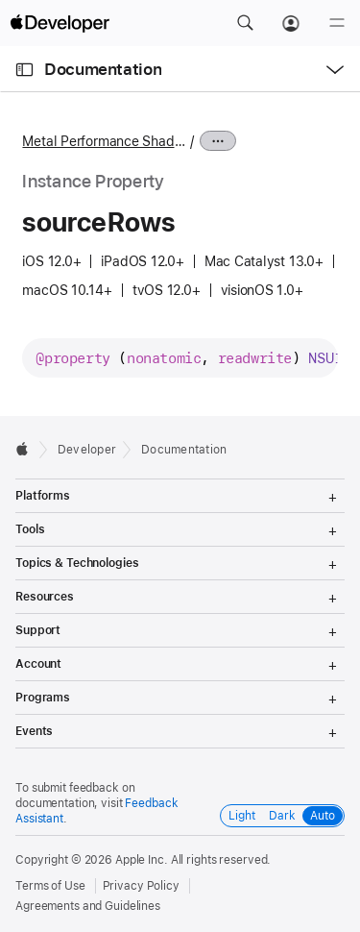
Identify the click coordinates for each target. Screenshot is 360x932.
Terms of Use (50, 886)
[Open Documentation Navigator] (24, 70)
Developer (87, 449)
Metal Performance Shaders (103, 141)
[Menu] (337, 23)
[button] (245, 23)
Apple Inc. (141, 860)
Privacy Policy (141, 886)
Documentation (102, 69)
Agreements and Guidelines (87, 906)
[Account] (291, 23)
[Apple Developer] (59, 23)
